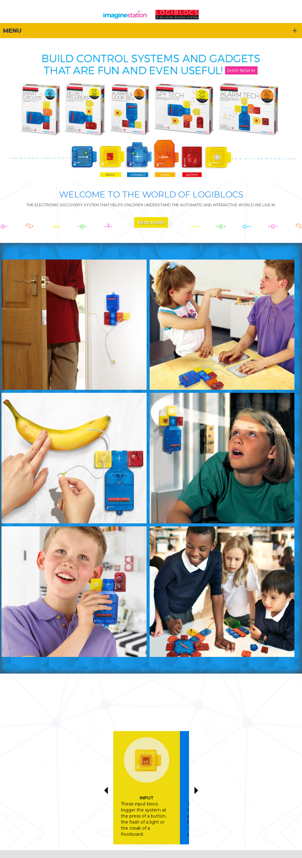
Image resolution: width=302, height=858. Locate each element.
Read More (151, 222)
